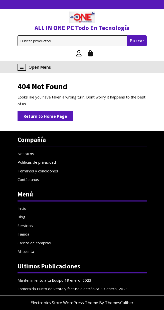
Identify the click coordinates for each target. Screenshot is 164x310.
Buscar (137, 41)
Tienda (23, 234)
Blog (21, 216)
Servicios (25, 225)
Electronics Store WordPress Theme (64, 302)
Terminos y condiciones (38, 170)
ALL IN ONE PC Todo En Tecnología (82, 28)
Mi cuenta (26, 251)
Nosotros (26, 153)
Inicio (22, 208)
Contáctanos (28, 179)
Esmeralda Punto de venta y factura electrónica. (59, 288)
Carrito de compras (34, 242)
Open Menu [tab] (34, 67)
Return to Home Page (48, 117)
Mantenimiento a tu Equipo (41, 280)
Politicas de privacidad (37, 162)
